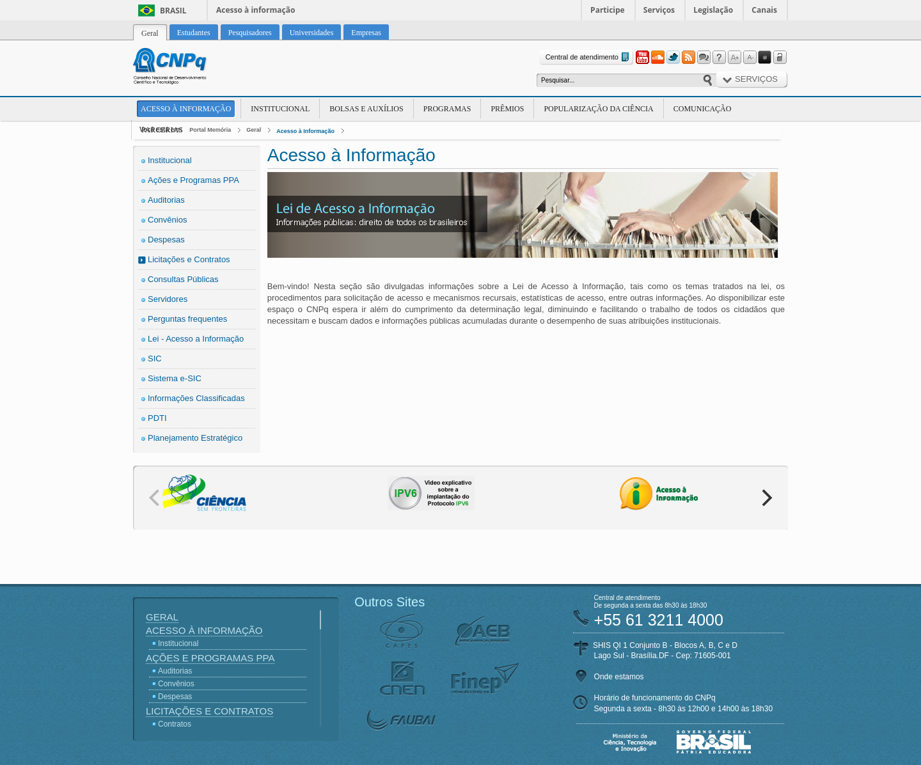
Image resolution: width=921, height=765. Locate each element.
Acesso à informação (255, 9)
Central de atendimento (589, 57)
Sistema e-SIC (174, 378)
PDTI (157, 418)
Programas (447, 108)
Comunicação (702, 108)
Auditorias (166, 200)
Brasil (173, 10)
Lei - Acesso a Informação (196, 338)
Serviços (659, 9)
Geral (253, 130)
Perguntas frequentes (187, 319)
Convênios (167, 220)
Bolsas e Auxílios (366, 108)
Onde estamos (619, 676)
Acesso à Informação (186, 108)
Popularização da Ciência (598, 108)
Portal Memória (210, 130)
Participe (607, 9)
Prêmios (507, 108)
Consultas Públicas (183, 279)
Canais (764, 9)
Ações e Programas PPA (193, 180)
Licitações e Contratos (189, 259)
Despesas (166, 239)
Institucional (280, 108)
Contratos (174, 724)
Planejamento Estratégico (195, 438)
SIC (155, 358)
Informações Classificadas (196, 398)
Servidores (167, 299)
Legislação (713, 9)
